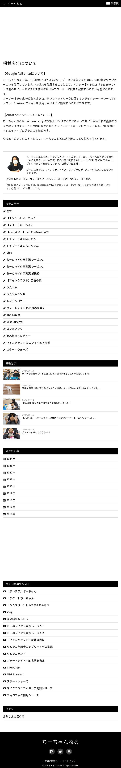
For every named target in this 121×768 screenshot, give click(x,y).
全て (7, 211)
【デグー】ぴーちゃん (18, 225)
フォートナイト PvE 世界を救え (24, 308)
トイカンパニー (14, 301)
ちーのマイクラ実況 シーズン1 (23, 259)
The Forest (11, 315)
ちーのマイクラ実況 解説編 (21, 273)
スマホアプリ (13, 329)
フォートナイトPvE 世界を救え (24, 660)
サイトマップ (69, 760)
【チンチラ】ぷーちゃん (19, 218)
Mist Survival (13, 322)
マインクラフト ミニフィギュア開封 (26, 343)
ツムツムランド (14, 294)
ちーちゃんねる (12, 4)
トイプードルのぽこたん (19, 239)
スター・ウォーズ (15, 349)
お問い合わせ (51, 760)
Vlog (7, 253)
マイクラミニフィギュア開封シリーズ (27, 688)
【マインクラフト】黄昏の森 (22, 280)
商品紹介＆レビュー (17, 336)
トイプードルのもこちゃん (21, 246)
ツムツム (10, 287)
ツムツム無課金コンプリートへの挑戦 (28, 647)
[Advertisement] (60, 33)
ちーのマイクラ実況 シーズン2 (23, 266)
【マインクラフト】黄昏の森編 (24, 640)
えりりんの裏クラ (13, 716)
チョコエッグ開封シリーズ (21, 695)
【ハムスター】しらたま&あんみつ (26, 232)
